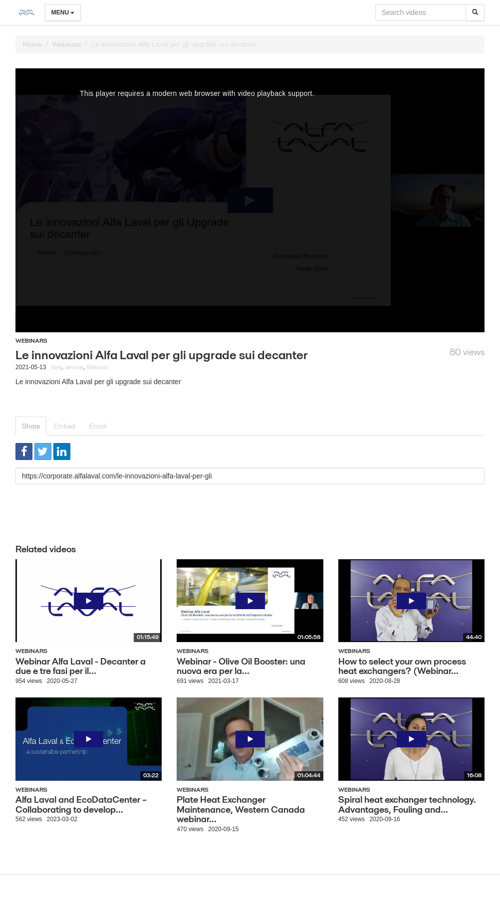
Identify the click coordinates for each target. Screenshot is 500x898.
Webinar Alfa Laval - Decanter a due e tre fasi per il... (80, 666)
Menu (63, 12)
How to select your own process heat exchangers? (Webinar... (402, 666)
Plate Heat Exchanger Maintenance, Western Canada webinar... (241, 809)
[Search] (475, 12)
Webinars (66, 44)
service (74, 367)
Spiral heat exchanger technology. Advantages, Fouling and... (407, 804)
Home (32, 44)
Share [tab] (31, 426)
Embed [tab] (64, 426)
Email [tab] (97, 426)
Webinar (97, 367)
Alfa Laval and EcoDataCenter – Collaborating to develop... (81, 804)
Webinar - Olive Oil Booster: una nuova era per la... (241, 666)
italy (56, 367)
